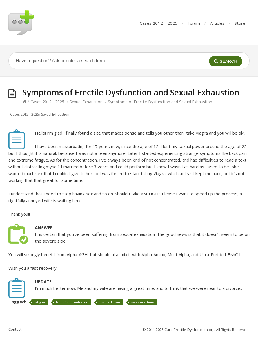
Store (240, 23)
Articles (217, 23)
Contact (14, 329)
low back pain (109, 302)
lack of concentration (72, 302)
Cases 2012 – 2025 (158, 23)
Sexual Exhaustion (86, 101)
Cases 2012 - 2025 (47, 101)
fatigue (39, 302)
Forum (194, 23)
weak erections (142, 302)
